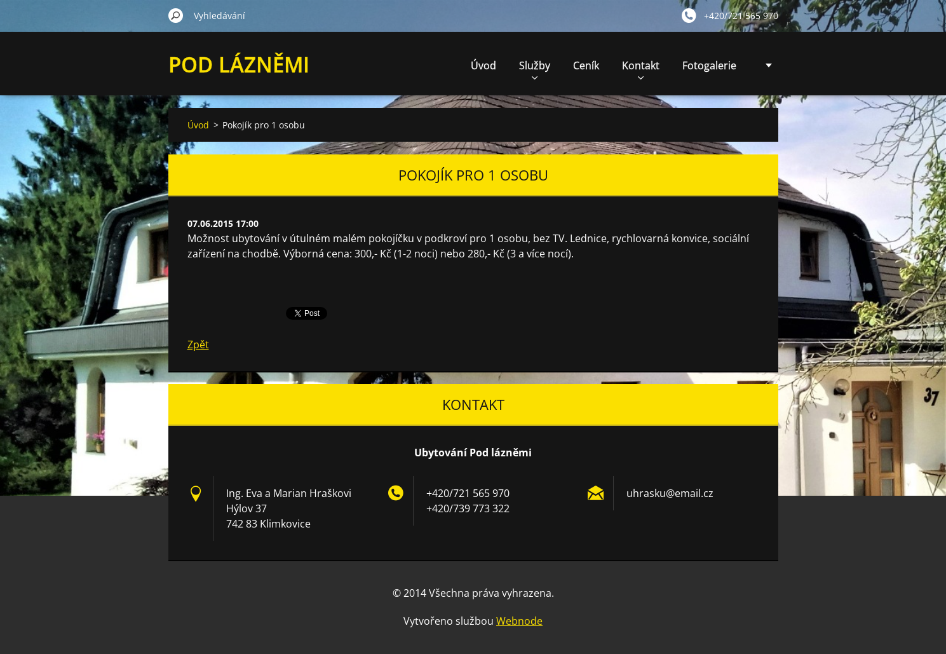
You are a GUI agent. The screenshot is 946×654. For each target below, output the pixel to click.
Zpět (198, 344)
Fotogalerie (709, 65)
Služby (534, 68)
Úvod (483, 65)
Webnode (519, 621)
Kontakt (641, 68)
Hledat (176, 15)
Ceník (586, 65)
